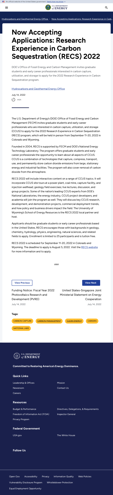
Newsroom (18, 388)
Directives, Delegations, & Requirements (78, 409)
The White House (66, 435)
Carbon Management (49, 321)
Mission (61, 382)
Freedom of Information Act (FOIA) (31, 414)
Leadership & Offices (23, 382)
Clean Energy (74, 321)
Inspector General (66, 414)
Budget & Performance (24, 409)
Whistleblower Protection (60, 482)
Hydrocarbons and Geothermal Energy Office (38, 88)
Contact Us (63, 388)
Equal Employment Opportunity (25, 488)
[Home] (56, 10)
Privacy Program (21, 419)
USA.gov (17, 435)
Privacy (45, 476)
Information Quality (64, 476)
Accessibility (30, 476)
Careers (17, 393)
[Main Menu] (6, 8)
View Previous (21, 282)
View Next (89, 282)
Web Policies (84, 476)
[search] (106, 8)
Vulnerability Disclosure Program (25, 482)
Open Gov (14, 476)
